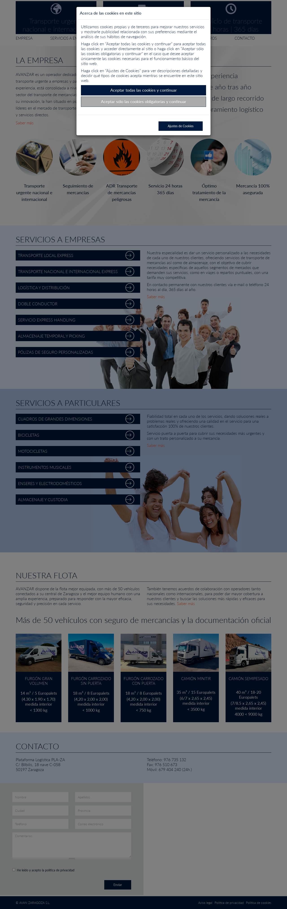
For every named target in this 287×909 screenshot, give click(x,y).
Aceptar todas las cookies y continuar (143, 90)
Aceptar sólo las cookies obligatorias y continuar (143, 101)
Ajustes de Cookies (181, 126)
